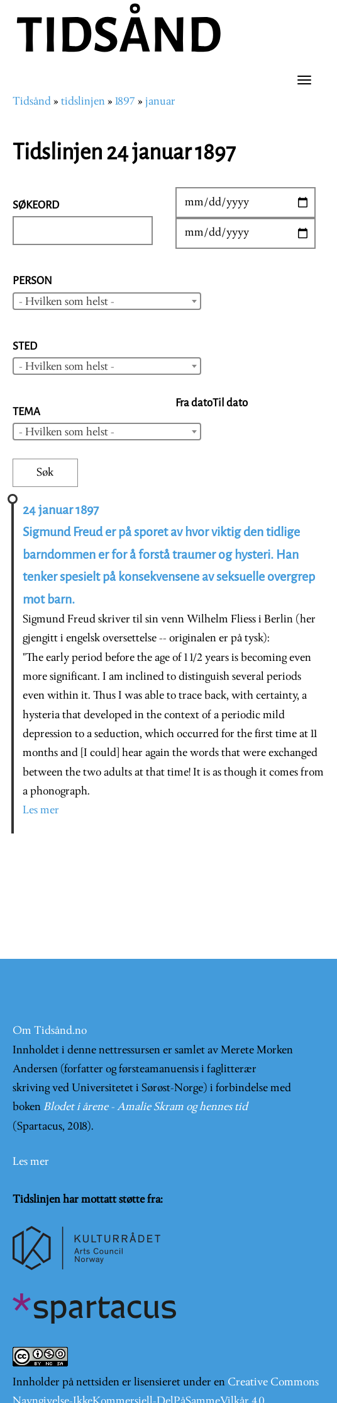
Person (32, 281)
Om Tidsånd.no (50, 1031)
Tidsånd (32, 102)
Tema (26, 412)
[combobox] (107, 301)
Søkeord (36, 205)
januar (160, 102)
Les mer (41, 810)
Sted (25, 346)
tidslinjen (83, 102)
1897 (125, 102)
